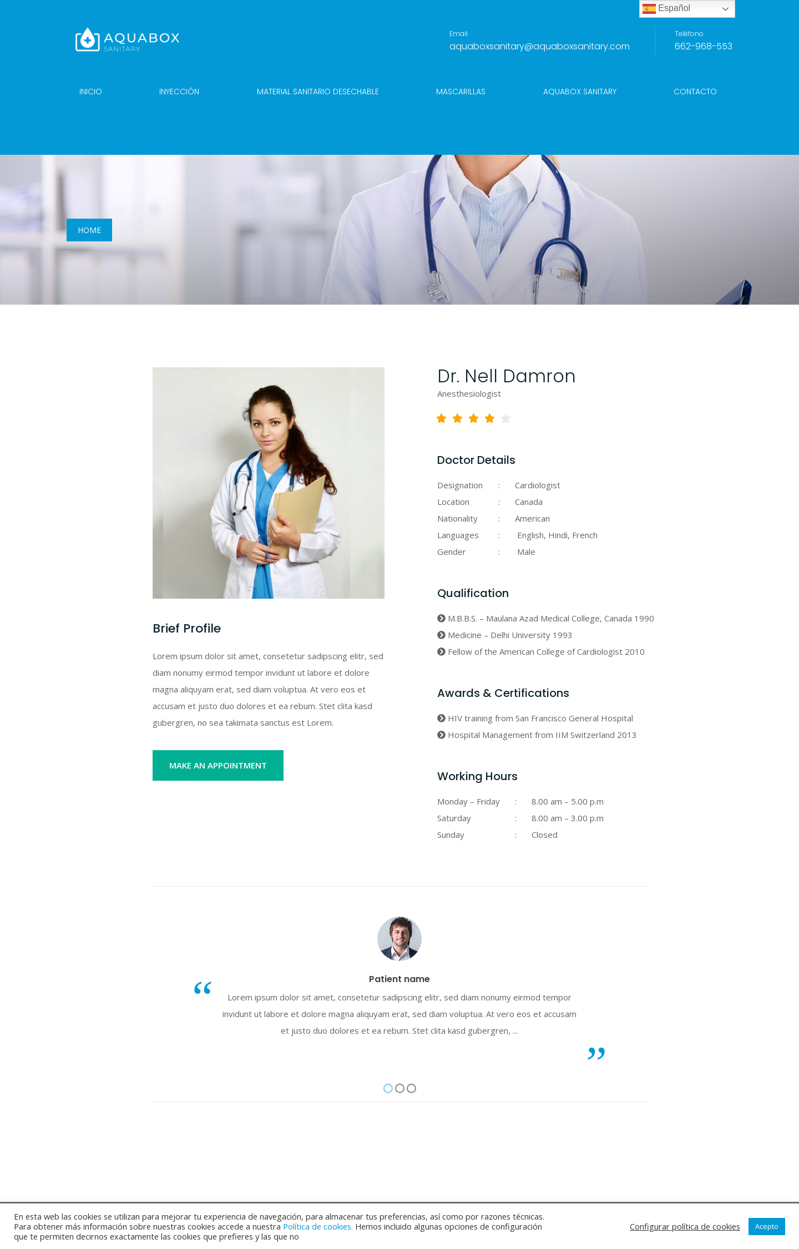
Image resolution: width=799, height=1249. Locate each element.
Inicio (90, 91)
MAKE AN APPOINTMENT (218, 765)
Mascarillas (461, 91)
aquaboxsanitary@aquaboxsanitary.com (539, 46)
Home (89, 230)
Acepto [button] (766, 1226)
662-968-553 (703, 46)
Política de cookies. (318, 1226)
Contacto (695, 91)
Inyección (179, 91)
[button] (388, 1088)
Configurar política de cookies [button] (685, 1226)
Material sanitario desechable (318, 91)
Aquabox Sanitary (579, 91)
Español (666, 9)
